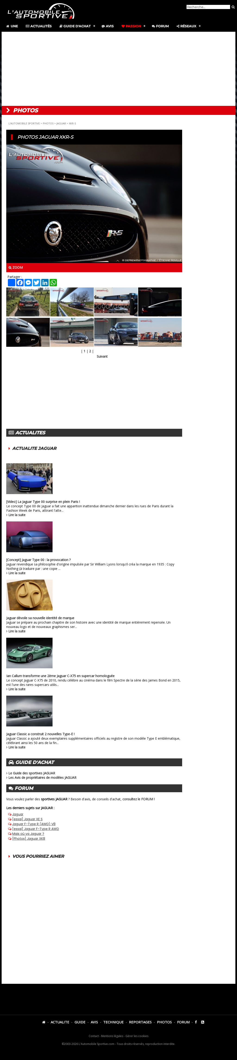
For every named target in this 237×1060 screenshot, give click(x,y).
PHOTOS (48, 123)
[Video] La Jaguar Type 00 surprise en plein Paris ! (43, 501)
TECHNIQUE (113, 1022)
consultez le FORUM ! (138, 799)
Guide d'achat (75, 26)
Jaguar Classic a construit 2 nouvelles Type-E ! (40, 734)
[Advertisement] (118, 68)
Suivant (102, 356)
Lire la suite (16, 515)
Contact (94, 1036)
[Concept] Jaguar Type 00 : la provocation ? (38, 560)
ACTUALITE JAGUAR (34, 448)
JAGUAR (61, 123)
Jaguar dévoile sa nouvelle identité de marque (40, 618)
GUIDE (80, 1022)
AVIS (94, 1022)
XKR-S (72, 123)
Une (12, 26)
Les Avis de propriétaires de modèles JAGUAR (42, 777)
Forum (160, 26)
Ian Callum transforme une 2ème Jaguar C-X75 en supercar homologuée (60, 676)
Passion (131, 26)
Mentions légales (112, 1036)
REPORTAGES (140, 1022)
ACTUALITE (60, 1022)
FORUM (183, 1022)
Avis (108, 26)
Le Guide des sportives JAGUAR (31, 773)
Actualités (39, 26)
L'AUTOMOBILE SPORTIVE (24, 123)
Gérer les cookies (136, 1036)
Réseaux (186, 26)
